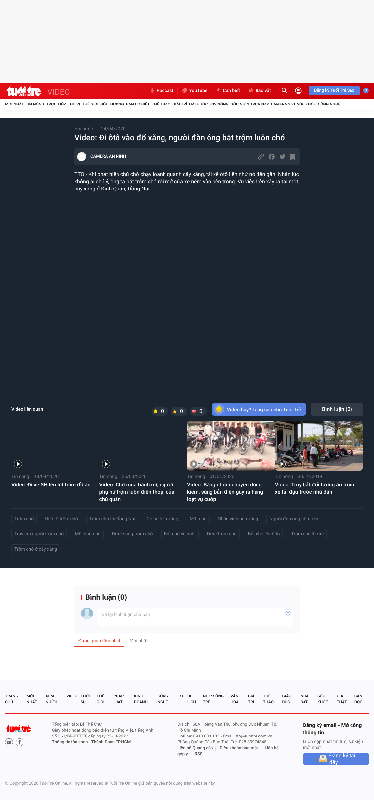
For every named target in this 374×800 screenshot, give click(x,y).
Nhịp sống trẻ (213, 699)
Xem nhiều (51, 699)
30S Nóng (219, 104)
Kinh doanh (141, 699)
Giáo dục (287, 699)
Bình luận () (337, 409)
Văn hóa (234, 699)
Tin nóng (35, 104)
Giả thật (342, 699)
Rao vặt (259, 90)
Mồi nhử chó (88, 534)
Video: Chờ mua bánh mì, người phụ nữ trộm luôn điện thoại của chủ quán (137, 492)
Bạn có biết (138, 104)
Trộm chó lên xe (307, 534)
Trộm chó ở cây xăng (35, 549)
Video (71, 696)
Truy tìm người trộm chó (39, 534)
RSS (199, 754)
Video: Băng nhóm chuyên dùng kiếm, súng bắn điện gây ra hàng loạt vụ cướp (225, 492)
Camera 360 (283, 104)
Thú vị (74, 104)
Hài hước (198, 104)
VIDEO (58, 92)
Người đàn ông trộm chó (294, 519)
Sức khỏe (306, 104)
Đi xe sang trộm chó (132, 534)
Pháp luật (118, 699)
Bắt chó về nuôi (180, 534)
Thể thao (161, 104)
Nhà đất (304, 699)
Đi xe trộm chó (222, 534)
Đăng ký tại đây (342, 759)
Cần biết (227, 90)
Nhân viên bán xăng (238, 519)
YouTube (194, 90)
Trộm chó (24, 519)
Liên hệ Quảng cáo (195, 748)
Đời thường (112, 104)
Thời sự (85, 699)
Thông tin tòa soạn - (71, 742)
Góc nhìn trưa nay (250, 104)
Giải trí (179, 104)
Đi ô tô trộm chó (61, 519)
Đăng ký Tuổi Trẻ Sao (334, 90)
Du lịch (191, 699)
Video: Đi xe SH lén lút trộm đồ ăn (51, 485)
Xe (181, 696)
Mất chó (198, 519)
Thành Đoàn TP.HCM (111, 742)
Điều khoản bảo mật (239, 748)
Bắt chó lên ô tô (264, 534)
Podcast (161, 90)
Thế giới (90, 104)
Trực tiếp (56, 104)
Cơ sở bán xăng (162, 519)
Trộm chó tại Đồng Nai (112, 519)
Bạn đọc (358, 699)
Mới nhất (14, 104)
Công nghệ (329, 104)
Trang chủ (11, 699)
